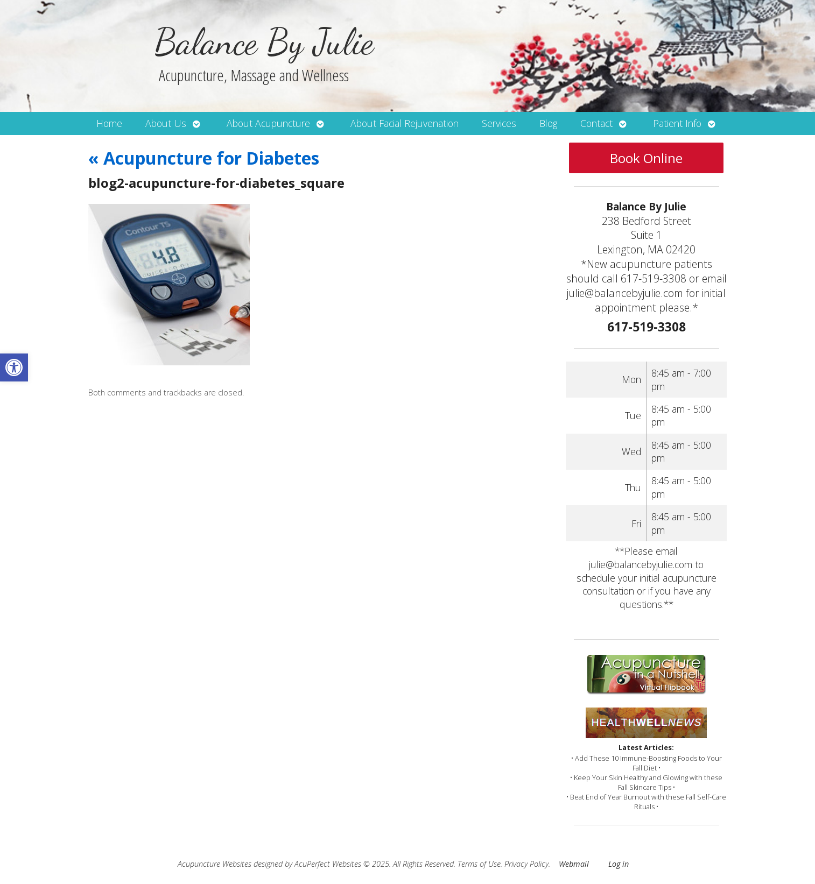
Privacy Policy (526, 864)
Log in (618, 864)
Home (109, 123)
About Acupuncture (268, 123)
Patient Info (677, 123)
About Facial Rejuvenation (404, 123)
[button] (14, 367)
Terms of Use (479, 864)
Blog (548, 123)
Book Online (646, 158)
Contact (596, 123)
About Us (165, 123)
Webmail (574, 864)
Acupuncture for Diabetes (203, 157)
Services (499, 123)
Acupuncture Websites (214, 864)
